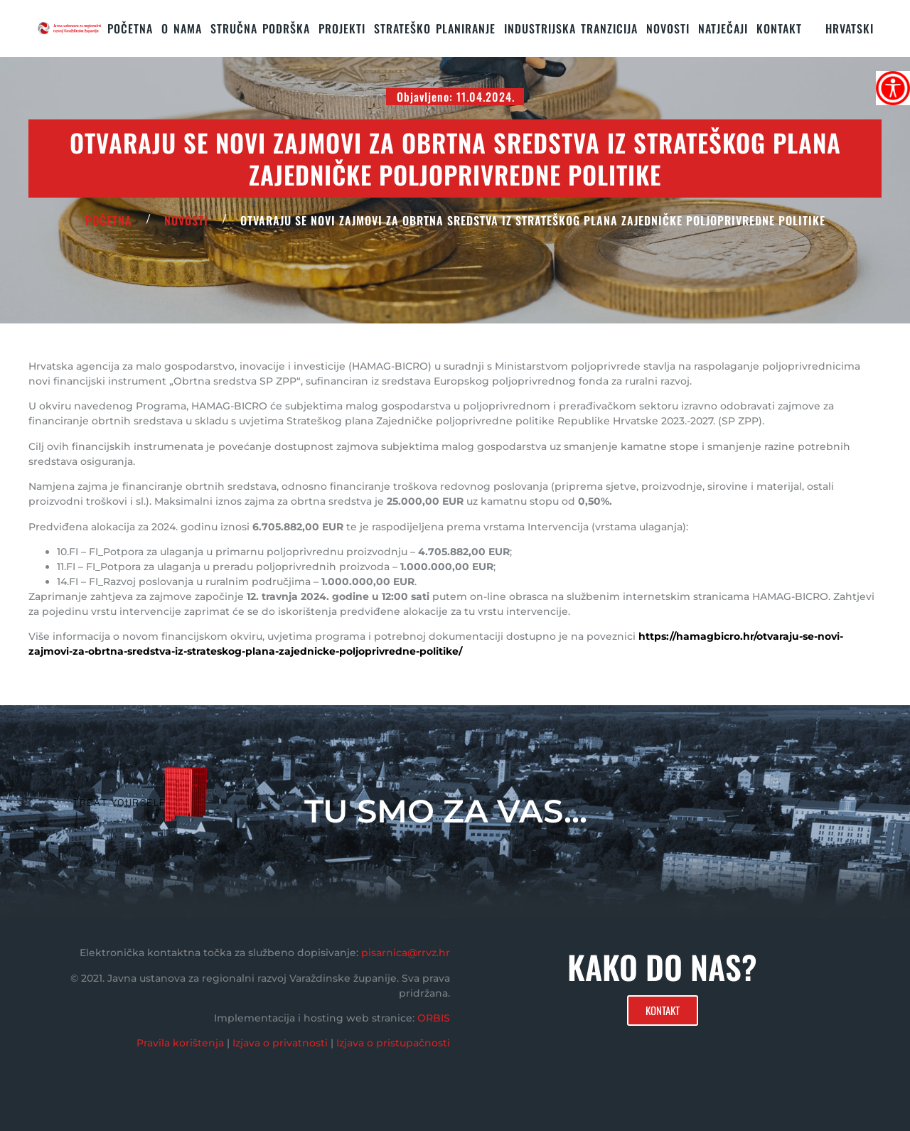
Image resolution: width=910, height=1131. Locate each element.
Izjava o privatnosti (280, 1042)
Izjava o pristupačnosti (393, 1042)
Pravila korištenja (180, 1042)
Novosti (668, 28)
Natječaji (723, 28)
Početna (130, 28)
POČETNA (108, 220)
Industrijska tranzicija (571, 28)
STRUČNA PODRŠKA (260, 28)
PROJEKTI (341, 28)
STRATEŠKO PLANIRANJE (435, 28)
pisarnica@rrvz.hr (405, 952)
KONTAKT (779, 28)
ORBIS (433, 1018)
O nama (181, 28)
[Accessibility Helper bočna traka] (893, 88)
